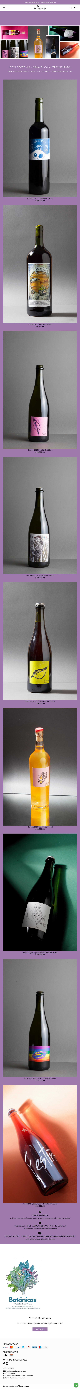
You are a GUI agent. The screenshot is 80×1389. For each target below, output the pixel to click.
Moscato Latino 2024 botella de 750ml (40, 1078)
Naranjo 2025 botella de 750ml (40, 827)
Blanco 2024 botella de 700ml (40, 450)
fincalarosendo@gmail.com (14, 1371)
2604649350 (9, 1373)
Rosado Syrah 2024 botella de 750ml (40, 701)
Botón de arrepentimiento (13, 1378)
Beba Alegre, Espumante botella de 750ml (40, 952)
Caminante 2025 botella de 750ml (40, 575)
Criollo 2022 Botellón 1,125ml (40, 324)
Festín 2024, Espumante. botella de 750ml (40, 1204)
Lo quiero (40, 1329)
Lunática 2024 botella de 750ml (40, 198)
